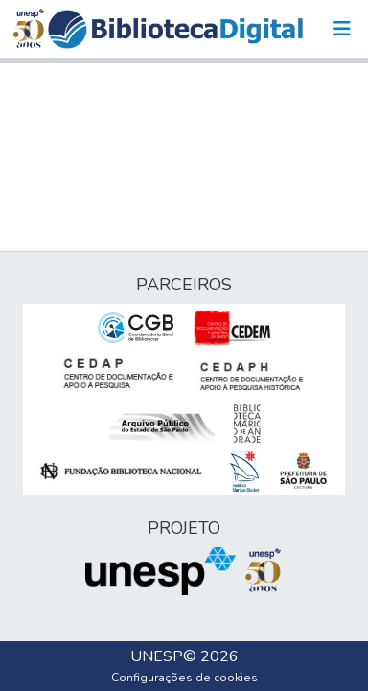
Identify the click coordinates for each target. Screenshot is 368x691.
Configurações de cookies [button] (184, 677)
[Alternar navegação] (342, 29)
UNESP (156, 656)
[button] (175, 29)
